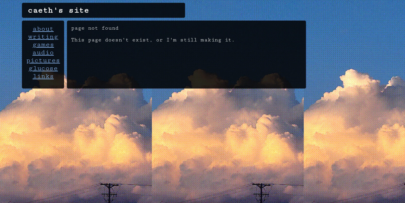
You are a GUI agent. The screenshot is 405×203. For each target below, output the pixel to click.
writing (43, 37)
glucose (43, 68)
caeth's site (58, 10)
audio (43, 52)
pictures (43, 60)
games (43, 44)
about (43, 29)
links (43, 76)
